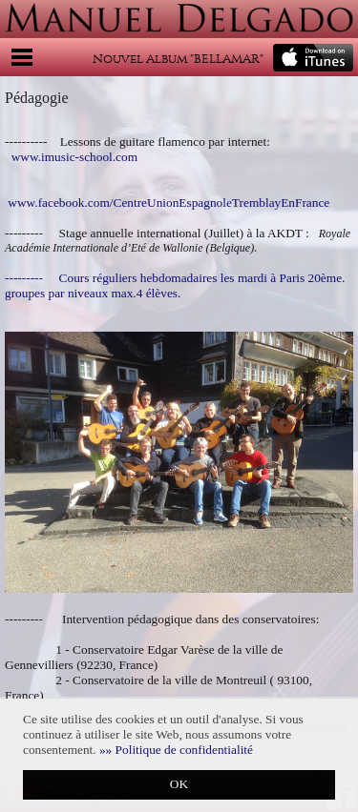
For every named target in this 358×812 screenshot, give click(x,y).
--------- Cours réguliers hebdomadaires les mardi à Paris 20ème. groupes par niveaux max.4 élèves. (175, 285)
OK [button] (179, 784)
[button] (176, 749)
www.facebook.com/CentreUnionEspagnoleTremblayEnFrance (168, 202)
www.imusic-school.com (74, 157)
